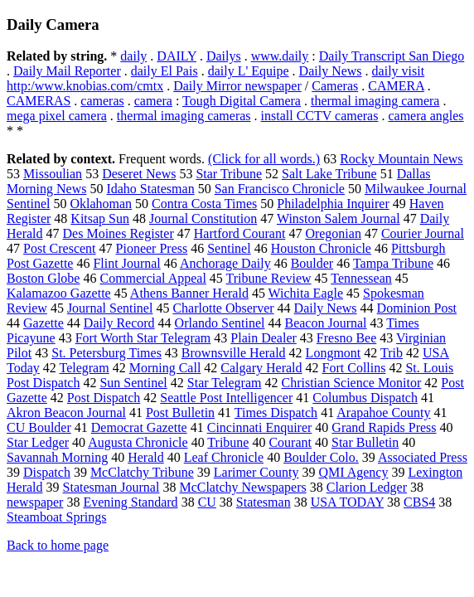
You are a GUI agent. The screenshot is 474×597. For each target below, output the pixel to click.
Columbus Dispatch (365, 398)
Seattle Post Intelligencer (226, 398)
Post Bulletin (180, 412)
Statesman (263, 502)
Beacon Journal (325, 323)
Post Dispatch (103, 398)
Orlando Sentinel (220, 323)
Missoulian (52, 174)
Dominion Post (417, 308)
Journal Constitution (203, 218)
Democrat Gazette (139, 427)
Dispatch (46, 472)
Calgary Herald (261, 368)
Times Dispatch (276, 412)
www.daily (280, 56)
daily (133, 56)
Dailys (223, 56)
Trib (391, 353)
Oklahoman (101, 204)
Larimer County (256, 472)
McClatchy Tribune (142, 472)
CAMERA (396, 86)
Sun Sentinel (133, 383)
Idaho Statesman (150, 189)
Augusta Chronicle (137, 442)
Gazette (43, 323)
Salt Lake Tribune (329, 174)
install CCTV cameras (320, 116)
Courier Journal (422, 233)
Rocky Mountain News (401, 159)
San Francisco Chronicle (280, 189)
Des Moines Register (118, 233)
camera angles (425, 116)
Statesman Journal (111, 487)
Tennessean (361, 278)
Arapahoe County (383, 412)
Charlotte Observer (222, 308)
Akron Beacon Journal (66, 412)
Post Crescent (59, 248)
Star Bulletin (365, 442)
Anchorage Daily (225, 263)
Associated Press (422, 457)
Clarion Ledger (366, 487)
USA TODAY (347, 502)
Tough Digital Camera (241, 101)
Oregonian (333, 233)
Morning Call (165, 368)
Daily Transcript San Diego (392, 56)
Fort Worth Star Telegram (143, 338)
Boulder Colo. (321, 457)
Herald (146, 457)
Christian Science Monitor (351, 383)
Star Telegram (224, 383)
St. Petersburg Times (106, 353)
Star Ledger (38, 442)
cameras (101, 101)
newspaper (35, 502)
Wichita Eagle (305, 293)
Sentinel (228, 248)
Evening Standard (130, 502)
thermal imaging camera (375, 101)
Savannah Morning (57, 457)
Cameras (335, 86)
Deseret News (139, 174)
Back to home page (58, 545)
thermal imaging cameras (184, 116)
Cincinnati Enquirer (259, 427)
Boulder (312, 263)
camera (153, 101)
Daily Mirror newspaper (237, 86)
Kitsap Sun (99, 218)
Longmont (333, 353)
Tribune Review (269, 278)
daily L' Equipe (248, 71)
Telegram (84, 368)
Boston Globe (43, 278)
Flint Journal (126, 263)
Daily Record (119, 323)
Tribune (228, 442)
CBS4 (419, 502)
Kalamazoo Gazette (59, 293)
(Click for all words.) (264, 159)
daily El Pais (164, 71)
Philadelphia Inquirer (333, 204)
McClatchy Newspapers (242, 487)
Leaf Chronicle (224, 457)
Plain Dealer (263, 338)
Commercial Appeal (152, 278)
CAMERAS (38, 101)
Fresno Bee (346, 338)
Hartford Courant (240, 233)
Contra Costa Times (204, 204)
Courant (290, 442)
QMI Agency (353, 472)
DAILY (176, 56)
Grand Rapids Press (383, 427)
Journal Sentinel (110, 308)
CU (207, 502)
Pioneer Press (152, 248)
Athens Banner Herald (189, 293)
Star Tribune (229, 174)
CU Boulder (39, 427)
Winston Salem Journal (338, 218)
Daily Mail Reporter (67, 71)
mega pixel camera (57, 116)
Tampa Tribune (393, 263)
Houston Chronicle (321, 248)
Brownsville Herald (233, 353)
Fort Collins (354, 368)
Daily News (330, 71)
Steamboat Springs (56, 517)
